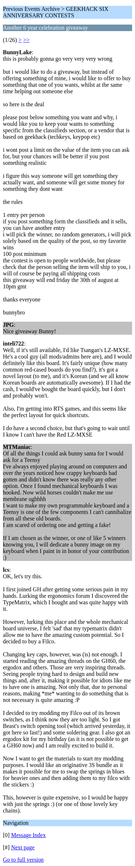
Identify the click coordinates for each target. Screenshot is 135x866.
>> (26, 40)
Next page (23, 847)
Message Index (28, 835)
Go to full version (23, 860)
